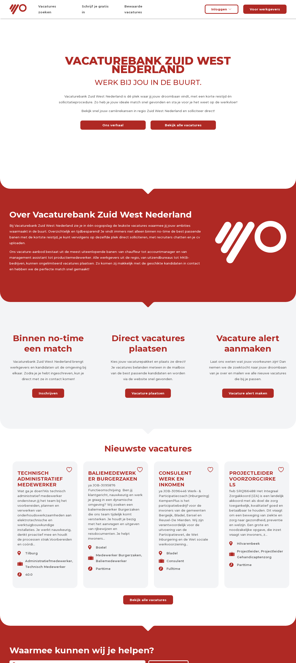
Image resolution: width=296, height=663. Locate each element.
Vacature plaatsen (148, 393)
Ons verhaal (112, 125)
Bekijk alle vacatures (183, 125)
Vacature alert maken (248, 393)
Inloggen (221, 9)
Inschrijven (48, 393)
